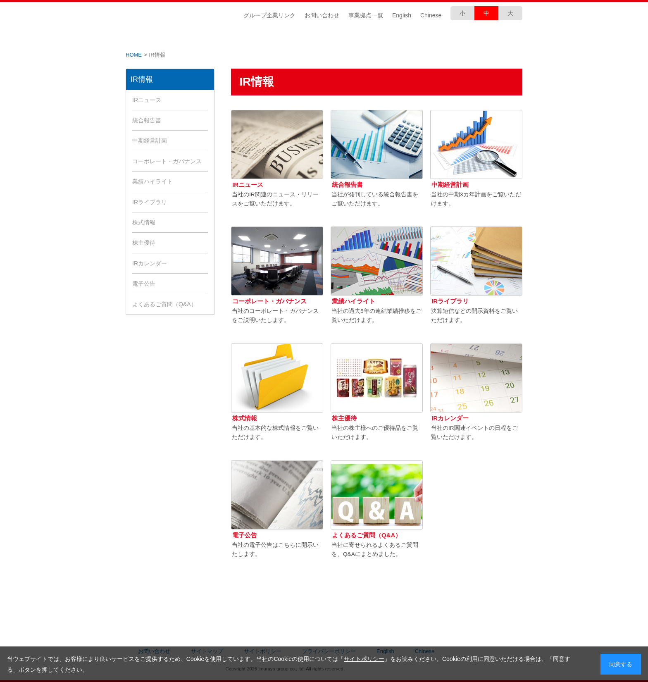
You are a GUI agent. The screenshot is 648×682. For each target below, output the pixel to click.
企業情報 (159, 38)
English (401, 15)
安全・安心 (423, 38)
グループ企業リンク (269, 15)
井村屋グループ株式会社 (178, 15)
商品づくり (357, 38)
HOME (134, 55)
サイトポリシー (364, 659)
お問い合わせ (322, 15)
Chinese (430, 15)
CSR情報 (291, 38)
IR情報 (225, 38)
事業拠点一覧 (365, 15)
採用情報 (489, 38)
